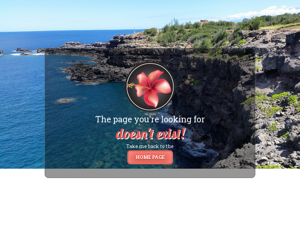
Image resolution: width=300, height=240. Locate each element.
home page (150, 157)
